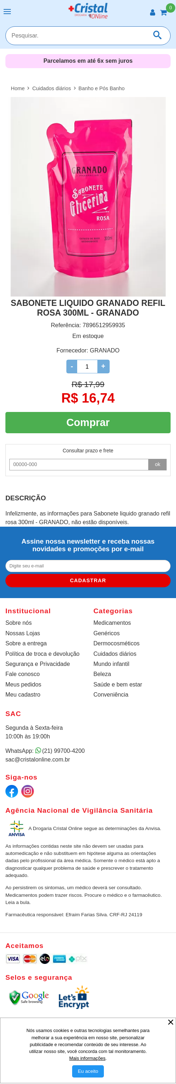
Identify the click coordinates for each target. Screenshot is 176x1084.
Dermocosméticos (116, 643)
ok (157, 464)
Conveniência (110, 695)
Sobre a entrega (26, 643)
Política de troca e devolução (42, 654)
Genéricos (106, 633)
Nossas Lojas (22, 633)
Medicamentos (112, 623)
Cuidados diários (114, 654)
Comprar (88, 422)
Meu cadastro (22, 695)
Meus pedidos (23, 684)
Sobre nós (18, 623)
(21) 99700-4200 (63, 751)
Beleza (102, 674)
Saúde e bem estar (117, 684)
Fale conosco (22, 674)
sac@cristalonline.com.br (37, 759)
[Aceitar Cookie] (88, 1071)
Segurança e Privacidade (37, 664)
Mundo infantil (111, 664)
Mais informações (87, 1058)
